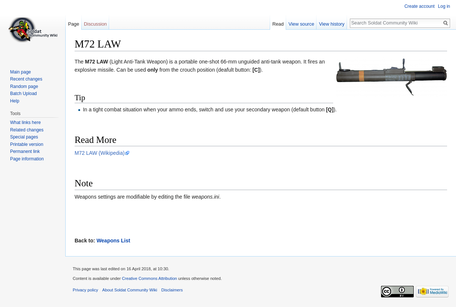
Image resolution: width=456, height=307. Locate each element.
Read (278, 24)
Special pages (24, 137)
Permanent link (25, 151)
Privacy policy (85, 290)
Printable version (26, 144)
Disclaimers (172, 290)
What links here (25, 122)
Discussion (95, 24)
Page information (27, 158)
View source (301, 24)
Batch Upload (23, 93)
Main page (20, 72)
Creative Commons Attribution (149, 278)
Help (14, 101)
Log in (444, 6)
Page (73, 24)
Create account (419, 6)
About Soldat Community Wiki (129, 290)
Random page (24, 86)
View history (332, 24)
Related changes (26, 130)
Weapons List (113, 241)
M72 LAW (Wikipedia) (100, 153)
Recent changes (26, 79)
